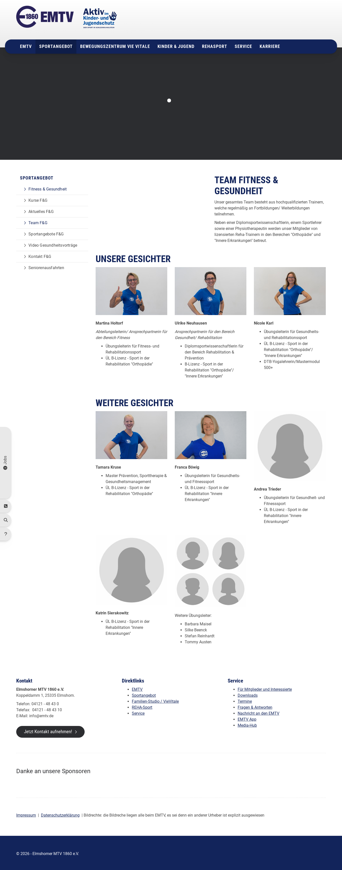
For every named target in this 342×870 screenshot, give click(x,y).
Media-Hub (247, 723)
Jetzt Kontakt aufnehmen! (48, 730)
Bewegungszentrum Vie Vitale (115, 44)
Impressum (26, 813)
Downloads (248, 693)
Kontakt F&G (39, 255)
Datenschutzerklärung (60, 813)
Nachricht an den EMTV (258, 711)
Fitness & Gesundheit (47, 187)
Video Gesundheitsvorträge (52, 243)
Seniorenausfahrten (46, 266)
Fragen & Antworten (255, 705)
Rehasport (214, 44)
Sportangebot (56, 44)
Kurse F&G (37, 198)
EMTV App (247, 717)
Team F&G (37, 221)
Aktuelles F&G (41, 210)
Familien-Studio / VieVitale (155, 699)
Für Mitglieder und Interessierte (265, 687)
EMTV (26, 44)
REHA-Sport (142, 705)
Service (243, 44)
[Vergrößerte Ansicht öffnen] (131, 289)
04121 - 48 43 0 (280, 22)
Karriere (270, 44)
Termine (245, 699)
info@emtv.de (275, 28)
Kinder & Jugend (176, 44)
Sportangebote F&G (46, 232)
